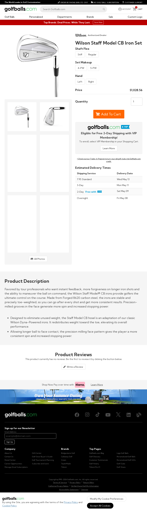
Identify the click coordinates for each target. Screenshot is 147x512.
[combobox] (73, 9)
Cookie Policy (9, 505)
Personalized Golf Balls (126, 457)
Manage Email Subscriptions (16, 467)
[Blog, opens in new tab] (139, 415)
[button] (104, 9)
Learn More (109, 148)
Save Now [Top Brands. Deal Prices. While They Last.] (98, 22)
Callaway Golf (66, 457)
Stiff (80, 54)
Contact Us (9, 457)
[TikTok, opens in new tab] (97, 415)
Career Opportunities (13, 464)
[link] (124, 9)
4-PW (81, 68)
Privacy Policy (71, 502)
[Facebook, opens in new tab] (77, 415)
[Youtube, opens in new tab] (108, 415)
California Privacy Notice (58, 486)
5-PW (93, 68)
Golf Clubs (121, 464)
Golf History (94, 464)
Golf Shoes (121, 467)
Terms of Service (60, 482)
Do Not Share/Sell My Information (85, 486)
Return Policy (88, 482)
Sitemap (84, 489)
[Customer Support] (131, 2)
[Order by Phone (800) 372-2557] (72, 2)
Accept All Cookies (100, 505)
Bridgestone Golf (68, 453)
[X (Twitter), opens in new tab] (118, 415)
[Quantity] (136, 102)
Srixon (63, 460)
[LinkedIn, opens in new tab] (128, 415)
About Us (8, 453)
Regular (92, 54)
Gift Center (36, 453)
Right (91, 81)
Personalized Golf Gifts (126, 460)
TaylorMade (66, 464)
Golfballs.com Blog (96, 453)
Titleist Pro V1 (94, 467)
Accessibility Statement (69, 489)
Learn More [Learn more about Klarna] (97, 384)
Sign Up (9, 442)
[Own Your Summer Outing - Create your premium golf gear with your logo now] (73, 396)
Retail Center (10, 460)
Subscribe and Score (40, 464)
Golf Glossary (94, 457)
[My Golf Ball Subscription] (104, 2)
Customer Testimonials (98, 460)
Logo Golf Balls (122, 453)
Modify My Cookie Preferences (106, 498)
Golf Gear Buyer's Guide (42, 457)
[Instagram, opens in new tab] (87, 415)
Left (80, 81)
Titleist (64, 467)
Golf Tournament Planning (43, 460)
